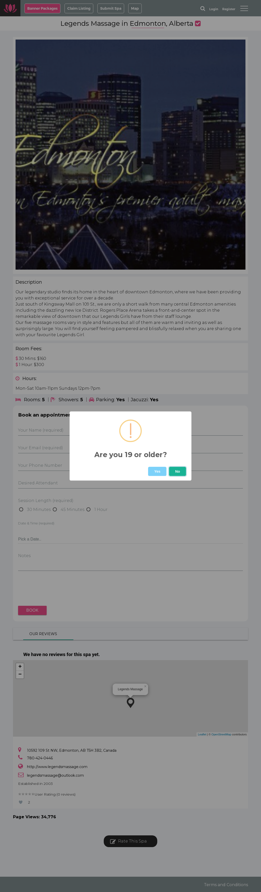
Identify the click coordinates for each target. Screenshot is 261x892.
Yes (157, 471)
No (177, 471)
